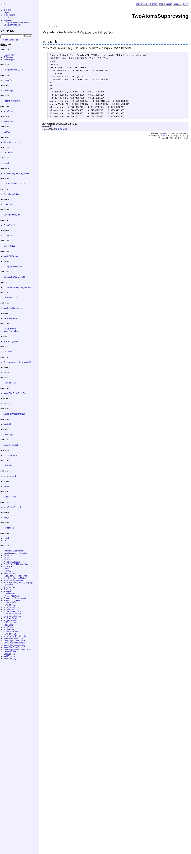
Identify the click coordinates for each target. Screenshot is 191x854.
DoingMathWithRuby (12, 25)
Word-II (7, 403)
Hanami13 (8, 486)
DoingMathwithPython (13, 267)
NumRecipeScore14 (12, 614)
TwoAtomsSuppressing (13, 551)
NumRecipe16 (10, 476)
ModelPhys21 (9, 246)
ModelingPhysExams (13, 215)
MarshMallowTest (11, 331)
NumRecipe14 (10, 603)
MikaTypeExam (10, 318)
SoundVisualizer (11, 455)
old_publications (10, 620)
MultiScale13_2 (10, 658)
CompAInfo (8, 235)
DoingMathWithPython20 (14, 277)
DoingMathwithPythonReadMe (16, 23)
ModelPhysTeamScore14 (14, 643)
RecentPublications (12, 142)
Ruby (162, 136)
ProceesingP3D (10, 594)
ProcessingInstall (11, 341)
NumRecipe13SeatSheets (15, 636)
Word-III (7, 560)
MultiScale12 (9, 654)
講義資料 (7, 10)
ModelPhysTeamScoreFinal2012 (17, 649)
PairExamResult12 (11, 618)
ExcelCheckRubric (11, 194)
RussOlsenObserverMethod (15, 576)
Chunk (6, 163)
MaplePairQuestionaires (14, 308)
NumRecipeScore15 (12, 616)
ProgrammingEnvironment (15, 598)
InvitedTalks (9, 121)
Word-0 (7, 557)
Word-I (6, 372)
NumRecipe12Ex (11, 632)
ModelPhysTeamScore (13, 638)
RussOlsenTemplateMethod (15, 580)
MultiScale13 (9, 656)
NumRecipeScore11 (12, 607)
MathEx (7, 132)
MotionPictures (10, 652)
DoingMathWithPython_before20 (17, 287)
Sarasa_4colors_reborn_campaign (18, 582)
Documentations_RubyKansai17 (17, 362)
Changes (177, 4)
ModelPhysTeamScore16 (14, 647)
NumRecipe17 (10, 383)
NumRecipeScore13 (12, 611)
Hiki (164, 133)
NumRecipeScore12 (12, 609)
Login (185, 4)
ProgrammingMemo (12, 600)
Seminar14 (8, 585)
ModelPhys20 (9, 59)
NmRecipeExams (11, 623)
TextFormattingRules (9, 40)
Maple (6, 13)
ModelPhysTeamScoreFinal (15, 393)
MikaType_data (10, 298)
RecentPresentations (12, 101)
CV (5, 540)
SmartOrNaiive (10, 329)
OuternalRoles (10, 497)
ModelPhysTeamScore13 (14, 640)
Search (169, 4)
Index (161, 4)
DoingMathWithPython (13, 70)
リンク (6, 18)
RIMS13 (7, 589)
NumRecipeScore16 (12, 507)
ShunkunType (9, 587)
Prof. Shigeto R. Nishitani (146, 4)
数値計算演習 (9, 15)
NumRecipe (9, 111)
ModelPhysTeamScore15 (14, 645)
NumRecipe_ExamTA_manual (16, 173)
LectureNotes (9, 80)
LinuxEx (7, 538)
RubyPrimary (9, 55)
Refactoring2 (9, 57)
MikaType (8, 466)
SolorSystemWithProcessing (16, 564)
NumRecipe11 (10, 627)
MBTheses (8, 153)
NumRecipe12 (10, 629)
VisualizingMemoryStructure (15, 553)
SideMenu (8, 352)
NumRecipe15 (10, 605)
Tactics (7, 569)
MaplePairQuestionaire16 (14, 414)
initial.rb (55, 26)
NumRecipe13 (10, 634)
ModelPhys (8, 90)
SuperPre (8, 566)
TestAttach (8, 571)
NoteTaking (8, 625)
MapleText (8, 20)
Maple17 (7, 424)
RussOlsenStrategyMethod (15, 578)
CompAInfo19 (9, 225)
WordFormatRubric (12, 562)
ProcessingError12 (11, 596)
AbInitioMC (60, 129)
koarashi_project (11, 445)
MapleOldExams (11, 256)
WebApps (8, 555)
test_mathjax (9, 517)
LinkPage (8, 204)
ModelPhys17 (9, 435)
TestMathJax (9, 528)
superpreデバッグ (11, 573)
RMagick (7, 591)
